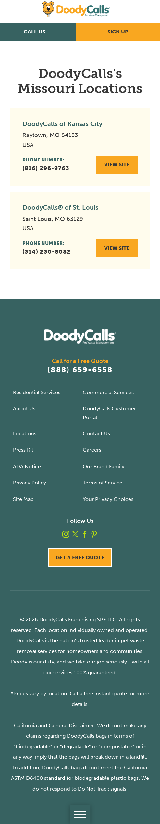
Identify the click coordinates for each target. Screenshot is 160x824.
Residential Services (36, 392)
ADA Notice (27, 466)
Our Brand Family (103, 466)
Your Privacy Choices (108, 499)
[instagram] (65, 534)
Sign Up (117, 32)
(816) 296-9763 (45, 168)
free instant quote (105, 693)
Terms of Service (102, 483)
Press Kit (23, 450)
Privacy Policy (29, 483)
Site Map (23, 499)
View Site (116, 164)
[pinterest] (94, 534)
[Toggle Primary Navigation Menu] (80, 814)
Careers (92, 450)
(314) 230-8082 (46, 251)
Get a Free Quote (80, 557)
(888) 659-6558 (80, 370)
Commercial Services (108, 392)
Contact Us (96, 434)
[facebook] (84, 534)
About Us (24, 409)
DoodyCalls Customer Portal (109, 413)
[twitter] (75, 534)
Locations (24, 434)
